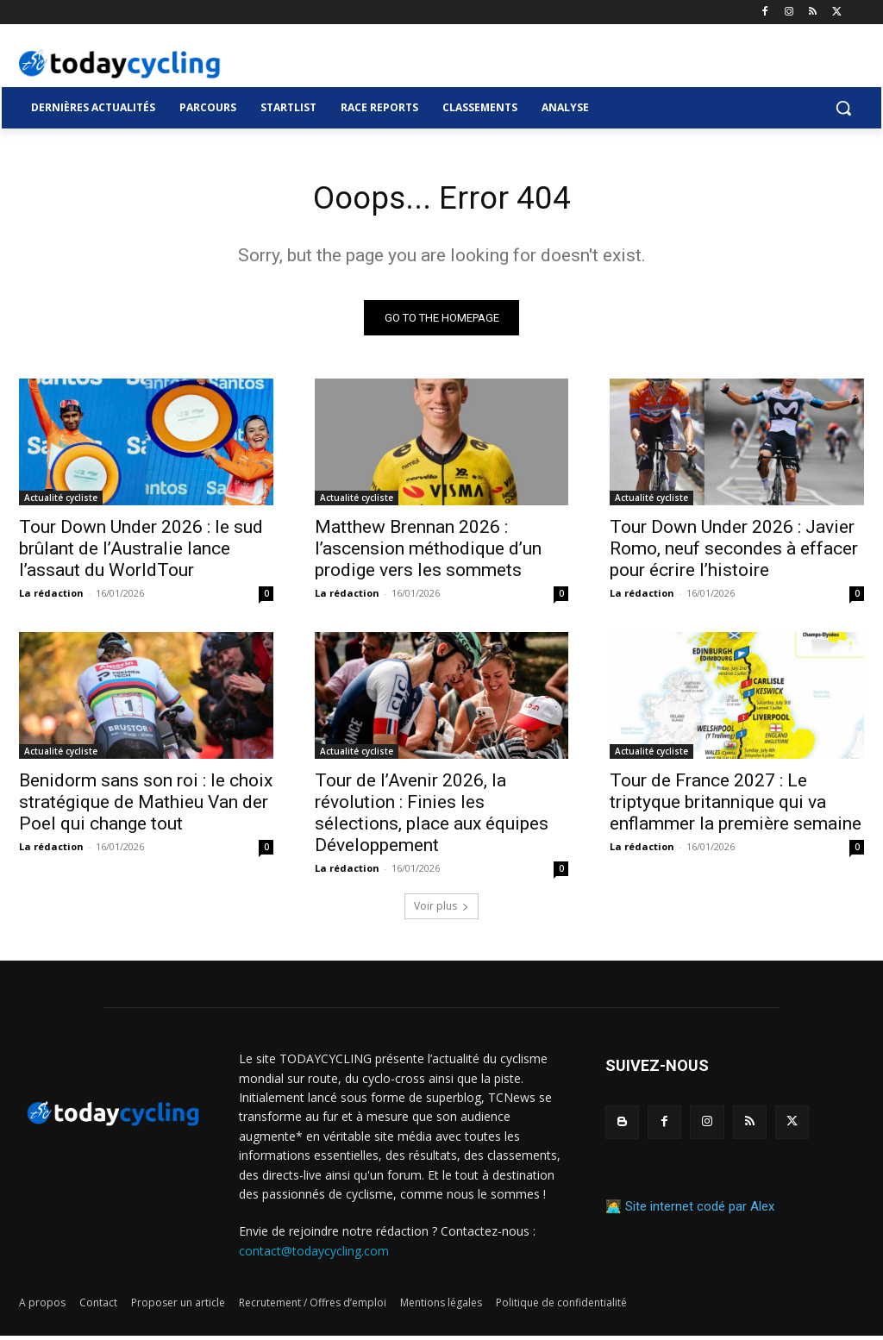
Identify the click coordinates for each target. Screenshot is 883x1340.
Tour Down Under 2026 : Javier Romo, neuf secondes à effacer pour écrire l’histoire (734, 553)
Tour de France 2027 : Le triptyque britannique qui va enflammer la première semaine (735, 806)
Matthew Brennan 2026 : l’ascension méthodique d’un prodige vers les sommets (428, 553)
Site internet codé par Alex (699, 1210)
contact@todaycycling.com (314, 1254)
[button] (843, 107)
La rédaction (51, 597)
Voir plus (441, 910)
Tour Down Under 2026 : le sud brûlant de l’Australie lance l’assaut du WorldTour (141, 553)
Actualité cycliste (60, 502)
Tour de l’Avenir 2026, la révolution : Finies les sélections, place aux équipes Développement (431, 817)
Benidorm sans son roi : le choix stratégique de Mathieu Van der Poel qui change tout (145, 806)
